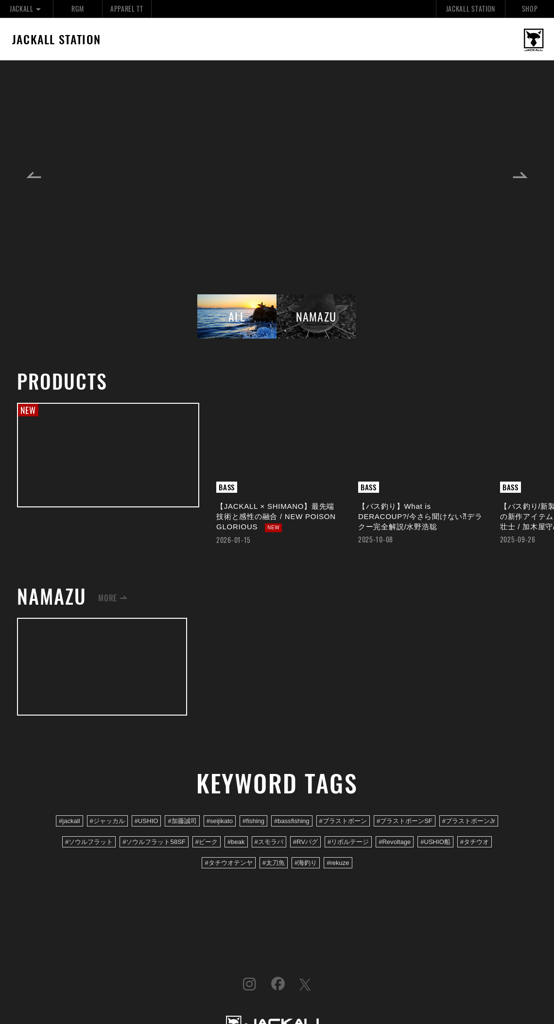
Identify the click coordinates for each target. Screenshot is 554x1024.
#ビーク (206, 841)
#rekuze (338, 862)
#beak (236, 841)
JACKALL (26, 8)
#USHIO (146, 821)
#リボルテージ (348, 841)
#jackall (69, 821)
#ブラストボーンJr (468, 821)
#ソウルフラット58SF (153, 841)
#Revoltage (395, 841)
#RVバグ (305, 841)
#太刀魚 (273, 862)
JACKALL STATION (470, 8)
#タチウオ (474, 841)
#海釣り (305, 862)
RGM (77, 8)
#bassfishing (292, 821)
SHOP (530, 8)
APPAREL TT (126, 8)
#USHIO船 (435, 841)
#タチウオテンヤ (228, 862)
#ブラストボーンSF (405, 821)
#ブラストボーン (343, 821)
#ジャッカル (107, 821)
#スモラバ (269, 841)
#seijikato (220, 821)
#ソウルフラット (89, 841)
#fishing (253, 821)
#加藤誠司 (182, 821)
